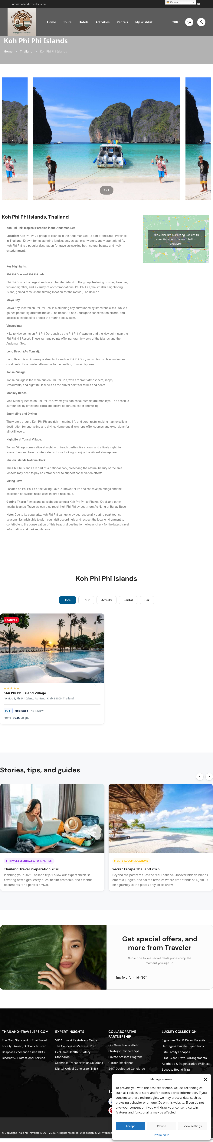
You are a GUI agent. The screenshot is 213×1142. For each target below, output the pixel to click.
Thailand (26, 51)
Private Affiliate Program (125, 1057)
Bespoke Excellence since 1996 (23, 1052)
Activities (103, 22)
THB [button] (176, 22)
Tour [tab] (86, 600)
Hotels (83, 22)
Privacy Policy (161, 1134)
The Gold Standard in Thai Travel (24, 1040)
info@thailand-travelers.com (27, 4)
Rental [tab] (128, 600)
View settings (193, 1126)
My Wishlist (143, 22)
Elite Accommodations (131, 860)
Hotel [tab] (67, 600)
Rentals (122, 22)
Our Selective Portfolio (123, 1045)
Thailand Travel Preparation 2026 (31, 869)
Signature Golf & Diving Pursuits (183, 1040)
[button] (205, 1079)
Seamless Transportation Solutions (79, 1063)
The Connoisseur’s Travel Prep (75, 1046)
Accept (130, 1126)
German (172, 2)
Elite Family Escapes (176, 1052)
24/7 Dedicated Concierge (126, 1069)
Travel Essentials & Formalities (29, 860)
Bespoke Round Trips (176, 1070)
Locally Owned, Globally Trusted (24, 1046)
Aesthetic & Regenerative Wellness (186, 1064)
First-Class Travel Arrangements (184, 1058)
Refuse (161, 1126)
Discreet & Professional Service (23, 1058)
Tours (67, 22)
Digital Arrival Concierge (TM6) (76, 1069)
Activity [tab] (106, 600)
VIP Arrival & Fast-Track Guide (76, 1040)
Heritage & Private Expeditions (183, 1046)
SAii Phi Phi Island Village (25, 693)
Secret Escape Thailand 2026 (135, 869)
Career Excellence (120, 1063)
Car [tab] (146, 600)
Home (51, 22)
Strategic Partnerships (123, 1051)
